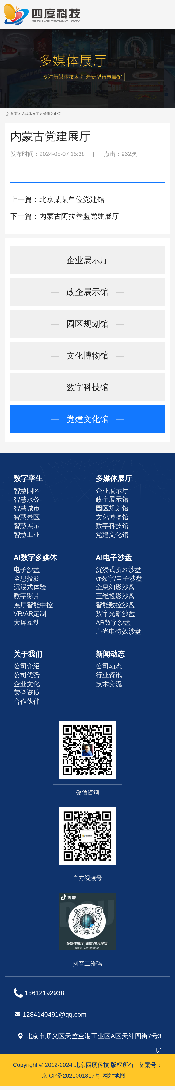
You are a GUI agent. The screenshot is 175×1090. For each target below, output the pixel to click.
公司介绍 (27, 669)
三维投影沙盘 (115, 599)
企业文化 (27, 687)
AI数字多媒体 (35, 561)
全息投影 (27, 582)
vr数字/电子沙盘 (119, 582)
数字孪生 (28, 482)
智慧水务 (27, 503)
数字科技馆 (87, 390)
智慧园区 (27, 494)
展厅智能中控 (33, 608)
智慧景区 (27, 520)
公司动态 (109, 669)
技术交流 (109, 687)
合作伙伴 (27, 705)
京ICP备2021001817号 (71, 1079)
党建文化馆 (52, 114)
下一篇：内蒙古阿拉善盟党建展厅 (64, 216)
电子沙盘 (27, 573)
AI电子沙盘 (114, 561)
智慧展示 (27, 529)
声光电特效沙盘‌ (119, 635)
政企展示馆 (87, 293)
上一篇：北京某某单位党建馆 (57, 199)
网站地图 (114, 1079)
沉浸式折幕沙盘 (119, 573)
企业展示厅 (87, 260)
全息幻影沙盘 (115, 591)
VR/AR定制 (30, 617)
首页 (14, 114)
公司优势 (27, 678)
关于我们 (28, 658)
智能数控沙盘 (115, 608)
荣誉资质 (27, 696)
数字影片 (27, 599)
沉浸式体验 (30, 591)
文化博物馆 (87, 357)
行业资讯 (109, 678)
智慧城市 (27, 511)
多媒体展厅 (30, 114)
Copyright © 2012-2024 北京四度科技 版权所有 (73, 1068)
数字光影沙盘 (115, 617)
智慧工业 (27, 538)
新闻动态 (110, 658)
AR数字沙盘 (113, 626)
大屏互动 (27, 626)
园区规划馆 (87, 325)
